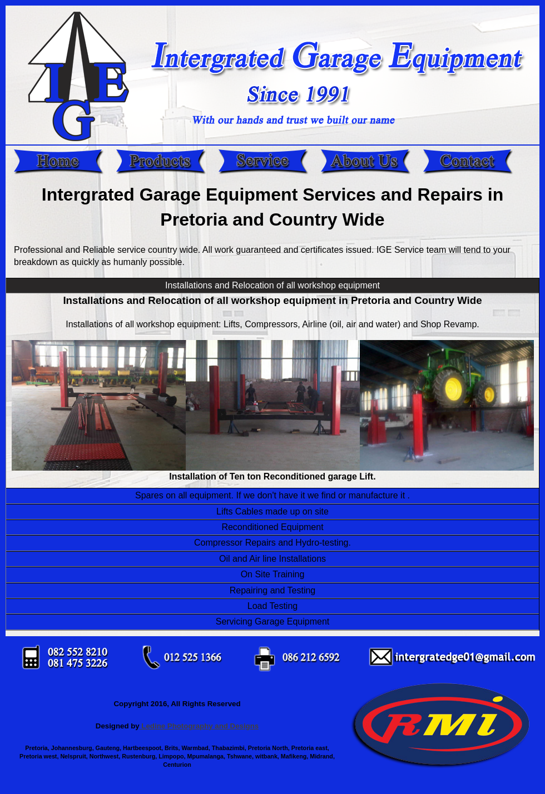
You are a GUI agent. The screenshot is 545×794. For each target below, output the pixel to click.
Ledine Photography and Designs (199, 726)
